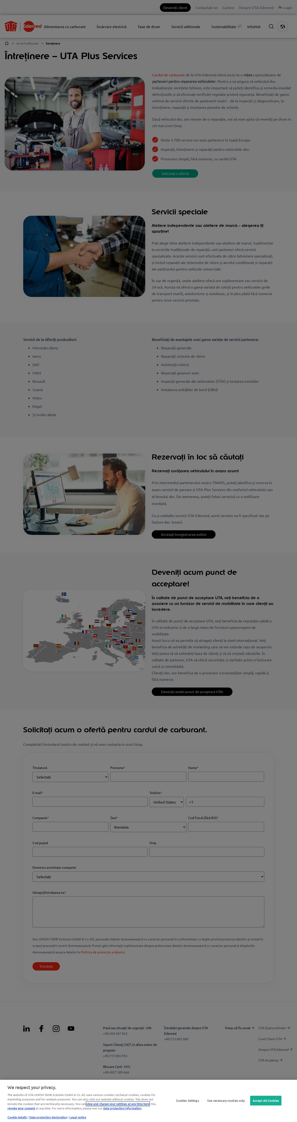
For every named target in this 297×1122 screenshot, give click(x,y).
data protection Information (122, 1108)
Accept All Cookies (266, 1101)
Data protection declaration (48, 1117)
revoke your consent (21, 1108)
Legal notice (77, 1117)
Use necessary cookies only (226, 1101)
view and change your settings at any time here (117, 1104)
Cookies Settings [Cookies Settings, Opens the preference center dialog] (187, 1101)
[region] (148, 1101)
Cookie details (17, 1117)
